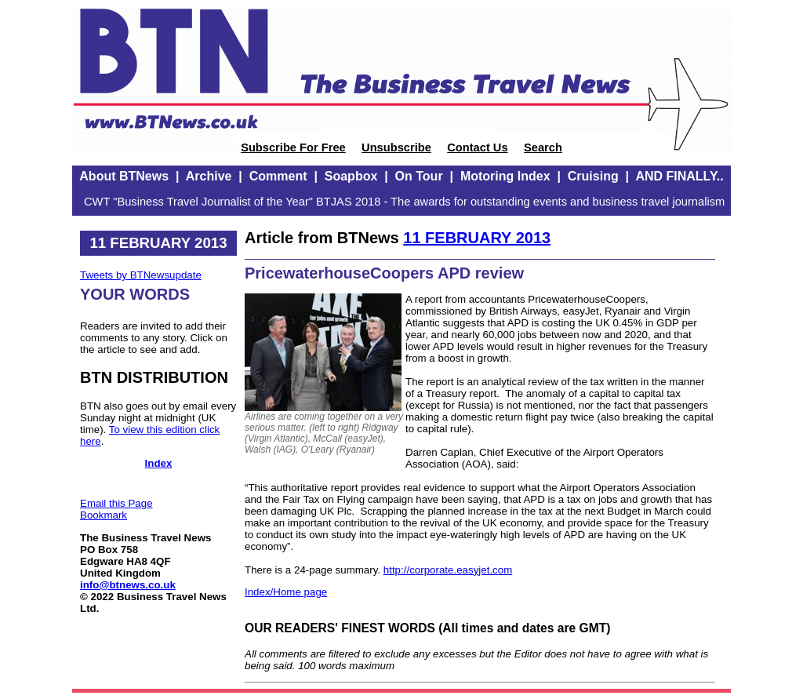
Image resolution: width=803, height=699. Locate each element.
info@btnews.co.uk (128, 585)
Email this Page (116, 503)
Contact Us (477, 147)
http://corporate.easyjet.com (447, 570)
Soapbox (351, 176)
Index (159, 463)
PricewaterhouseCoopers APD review (384, 273)
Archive (209, 176)
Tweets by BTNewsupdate (141, 275)
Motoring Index (505, 176)
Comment (278, 176)
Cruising (593, 176)
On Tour (419, 176)
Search (543, 147)
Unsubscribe (396, 147)
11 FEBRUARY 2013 (476, 237)
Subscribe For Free (293, 147)
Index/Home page (286, 592)
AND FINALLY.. (679, 176)
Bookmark (103, 515)
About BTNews (124, 176)
